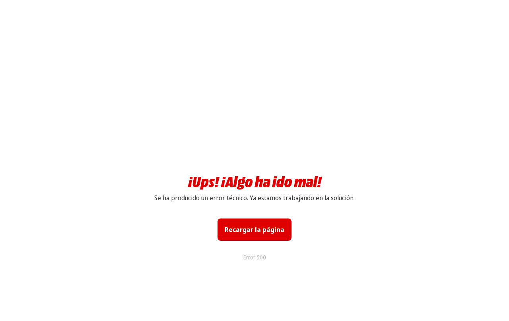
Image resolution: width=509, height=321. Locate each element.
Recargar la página (254, 230)
